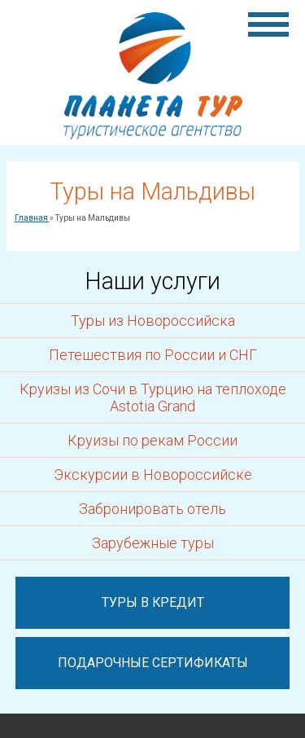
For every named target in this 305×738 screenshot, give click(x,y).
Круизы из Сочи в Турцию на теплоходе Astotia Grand (153, 397)
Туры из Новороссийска (153, 320)
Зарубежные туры (153, 542)
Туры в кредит (153, 602)
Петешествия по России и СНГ (153, 354)
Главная (32, 217)
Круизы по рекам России (152, 440)
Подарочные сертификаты (153, 662)
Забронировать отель (152, 508)
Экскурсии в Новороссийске (153, 474)
